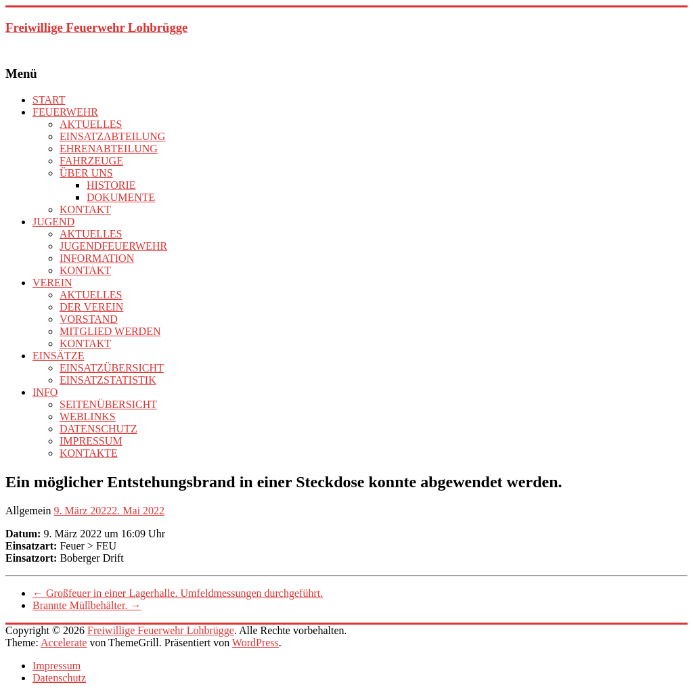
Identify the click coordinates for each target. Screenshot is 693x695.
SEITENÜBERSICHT (108, 404)
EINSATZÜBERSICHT (112, 368)
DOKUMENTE (121, 197)
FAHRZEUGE (91, 160)
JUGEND (53, 221)
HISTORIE (111, 185)
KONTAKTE (89, 453)
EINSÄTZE (58, 355)
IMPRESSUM (91, 441)
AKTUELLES (91, 124)
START (48, 100)
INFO (45, 392)
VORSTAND (89, 319)
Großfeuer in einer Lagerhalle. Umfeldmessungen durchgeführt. (177, 593)
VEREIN (52, 282)
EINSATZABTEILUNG (112, 136)
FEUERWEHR (65, 112)
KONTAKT (85, 209)
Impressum (56, 665)
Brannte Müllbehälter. (86, 605)
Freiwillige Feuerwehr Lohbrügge (96, 27)
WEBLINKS (88, 416)
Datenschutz (59, 677)
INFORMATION (97, 258)
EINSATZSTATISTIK (108, 380)
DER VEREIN (91, 307)
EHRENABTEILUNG (109, 148)
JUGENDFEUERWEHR (113, 246)
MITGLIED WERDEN (110, 331)
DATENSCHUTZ (98, 428)
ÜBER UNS (86, 173)
